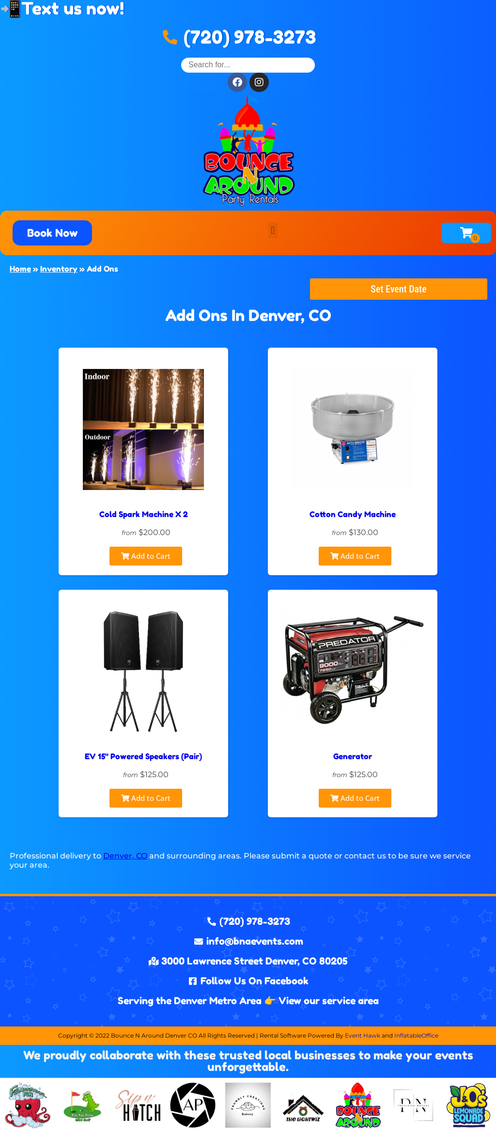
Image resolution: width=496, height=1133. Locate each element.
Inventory (59, 269)
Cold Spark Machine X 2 (143, 514)
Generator (352, 756)
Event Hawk (362, 1035)
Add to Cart (145, 556)
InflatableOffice (416, 1035)
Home (20, 269)
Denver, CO (125, 855)
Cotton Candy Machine (353, 514)
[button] (273, 230)
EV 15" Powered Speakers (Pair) (143, 756)
